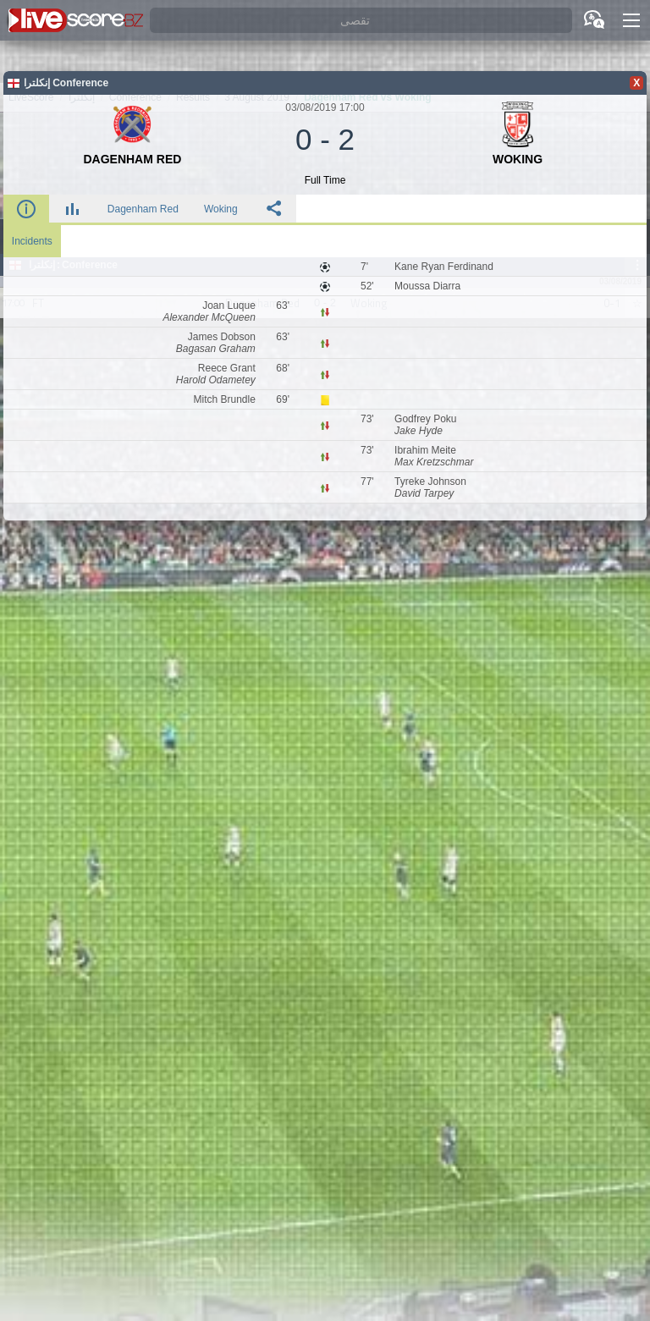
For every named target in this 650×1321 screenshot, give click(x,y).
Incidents (32, 241)
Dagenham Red (143, 209)
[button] (631, 20)
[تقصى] (361, 21)
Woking (221, 209)
